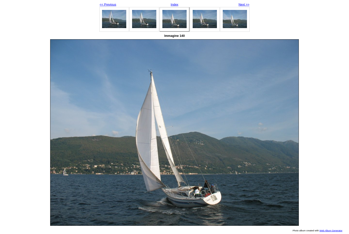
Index (174, 4)
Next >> (243, 4)
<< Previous (108, 4)
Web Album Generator (330, 230)
